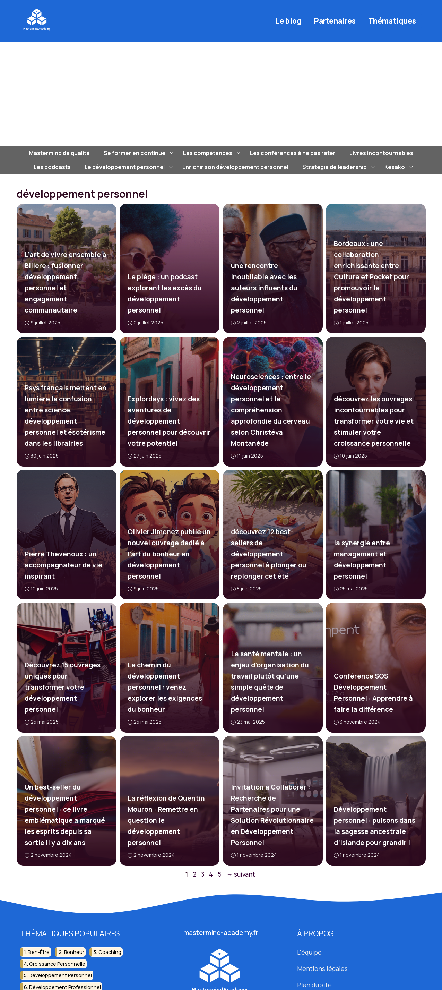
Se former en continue (140, 153)
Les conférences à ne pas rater (293, 153)
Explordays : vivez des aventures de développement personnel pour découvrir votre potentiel (169, 421)
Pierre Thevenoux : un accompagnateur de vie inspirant (63, 565)
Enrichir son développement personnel (235, 167)
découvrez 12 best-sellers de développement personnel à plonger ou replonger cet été (268, 554)
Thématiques (392, 21)
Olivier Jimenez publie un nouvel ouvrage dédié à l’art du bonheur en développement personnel (169, 554)
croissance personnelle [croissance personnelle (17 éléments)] (57, 964)
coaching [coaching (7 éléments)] (109, 952)
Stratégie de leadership (340, 167)
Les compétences (213, 153)
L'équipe (309, 952)
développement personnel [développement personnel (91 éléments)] (60, 975)
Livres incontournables (381, 153)
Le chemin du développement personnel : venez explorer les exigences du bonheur (165, 687)
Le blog (288, 21)
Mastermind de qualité (59, 153)
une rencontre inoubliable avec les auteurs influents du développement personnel (264, 288)
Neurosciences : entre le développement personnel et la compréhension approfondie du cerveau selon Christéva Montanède (271, 410)
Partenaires (335, 21)
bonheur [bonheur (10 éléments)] (74, 952)
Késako (400, 167)
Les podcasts (52, 167)
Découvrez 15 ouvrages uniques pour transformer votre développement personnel (62, 687)
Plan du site (314, 985)
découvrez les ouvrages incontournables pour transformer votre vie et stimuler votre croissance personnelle (374, 421)
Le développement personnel (130, 167)
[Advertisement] (221, 94)
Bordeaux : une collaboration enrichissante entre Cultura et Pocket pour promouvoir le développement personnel (371, 277)
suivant (240, 874)
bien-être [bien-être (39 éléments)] (39, 952)
